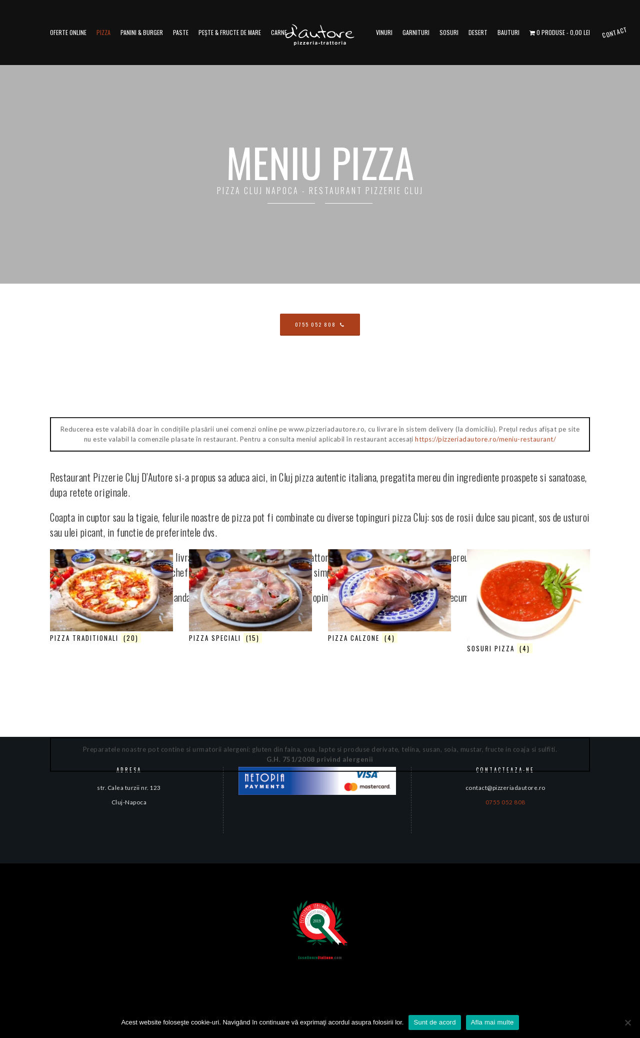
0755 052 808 (506, 801)
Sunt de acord (435, 1022)
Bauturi (509, 32)
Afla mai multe (492, 1022)
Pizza (103, 32)
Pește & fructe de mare (229, 32)
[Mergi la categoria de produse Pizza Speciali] (250, 597)
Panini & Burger (141, 32)
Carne (279, 32)
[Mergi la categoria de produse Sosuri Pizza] (528, 602)
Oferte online (68, 32)
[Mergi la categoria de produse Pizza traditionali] (111, 597)
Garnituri (416, 32)
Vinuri (384, 32)
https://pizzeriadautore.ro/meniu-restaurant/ (485, 1004)
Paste (180, 32)
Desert (478, 32)
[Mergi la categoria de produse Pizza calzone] (389, 597)
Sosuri (449, 32)
